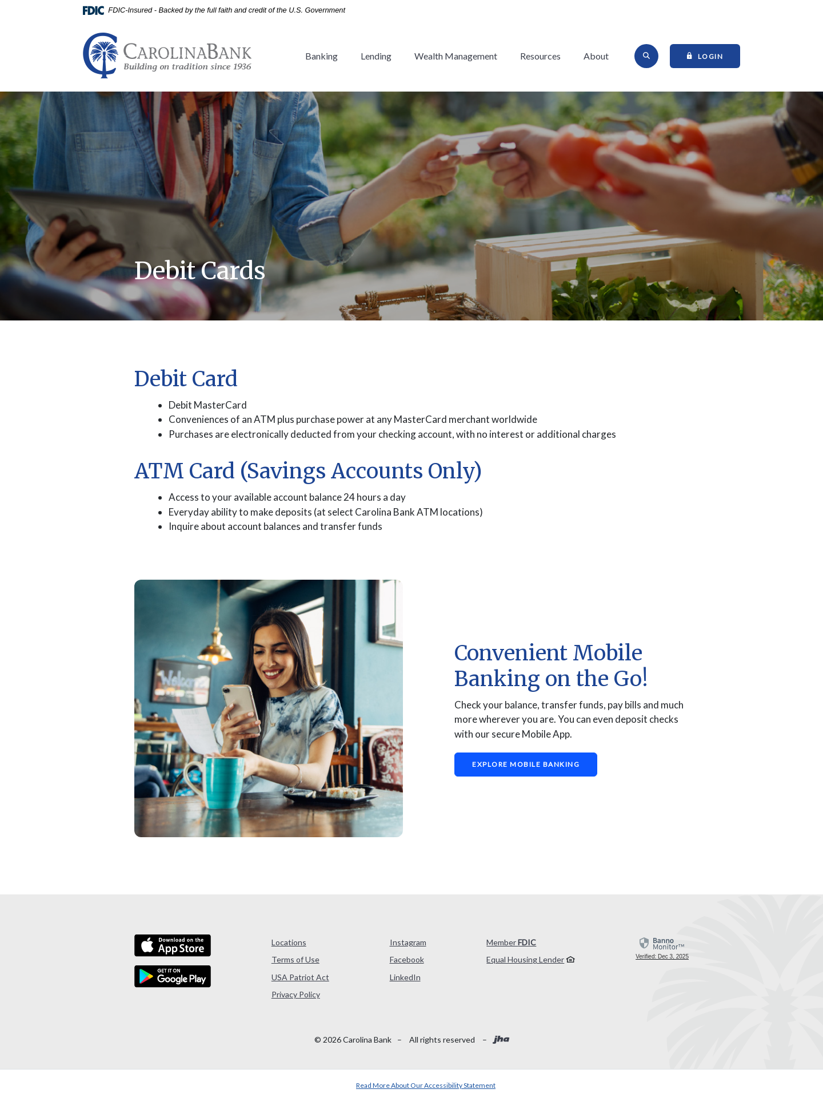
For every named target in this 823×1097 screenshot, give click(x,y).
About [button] (596, 55)
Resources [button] (540, 55)
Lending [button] (376, 55)
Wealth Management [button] (455, 55)
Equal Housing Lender (525, 959)
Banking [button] (321, 55)
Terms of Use (295, 959)
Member (511, 942)
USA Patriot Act (300, 977)
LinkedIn (405, 977)
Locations (288, 942)
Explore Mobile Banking (526, 764)
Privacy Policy (295, 994)
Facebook (407, 959)
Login (714, 55)
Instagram (408, 942)
